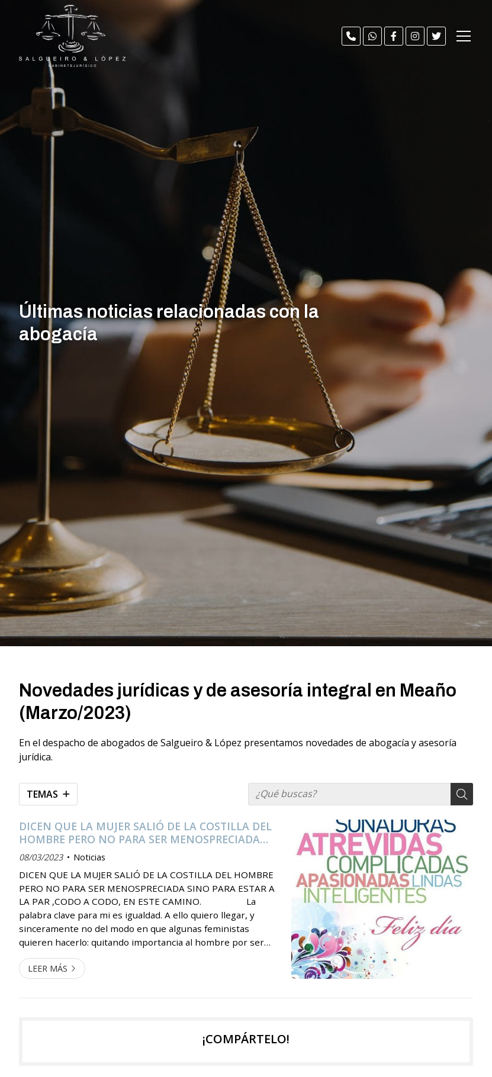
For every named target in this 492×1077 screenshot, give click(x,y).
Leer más (47, 968)
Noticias (89, 857)
